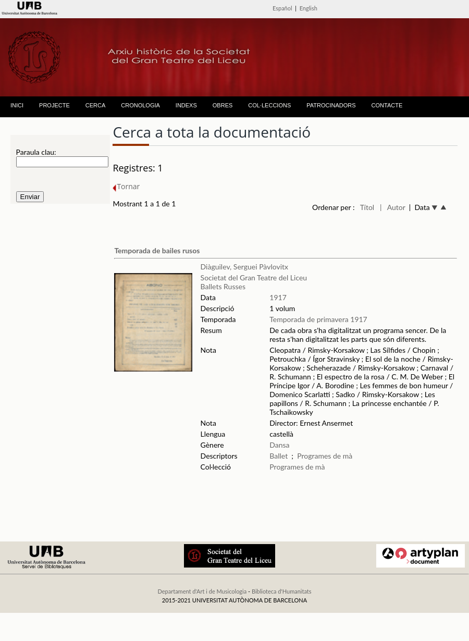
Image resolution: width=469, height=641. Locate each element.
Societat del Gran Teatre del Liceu (254, 277)
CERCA (95, 105)
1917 (277, 297)
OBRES (223, 105)
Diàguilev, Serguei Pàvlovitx (244, 266)
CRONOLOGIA (140, 105)
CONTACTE (387, 105)
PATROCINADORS (330, 105)
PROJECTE (54, 105)
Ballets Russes (223, 286)
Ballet (278, 455)
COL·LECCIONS (269, 105)
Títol (367, 207)
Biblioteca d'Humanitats (282, 591)
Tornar (126, 186)
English (308, 8)
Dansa (279, 444)
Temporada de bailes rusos (157, 250)
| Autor (392, 207)
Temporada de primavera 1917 (318, 319)
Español (282, 8)
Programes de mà (324, 455)
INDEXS (186, 105)
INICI (16, 105)
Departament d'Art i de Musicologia (201, 591)
